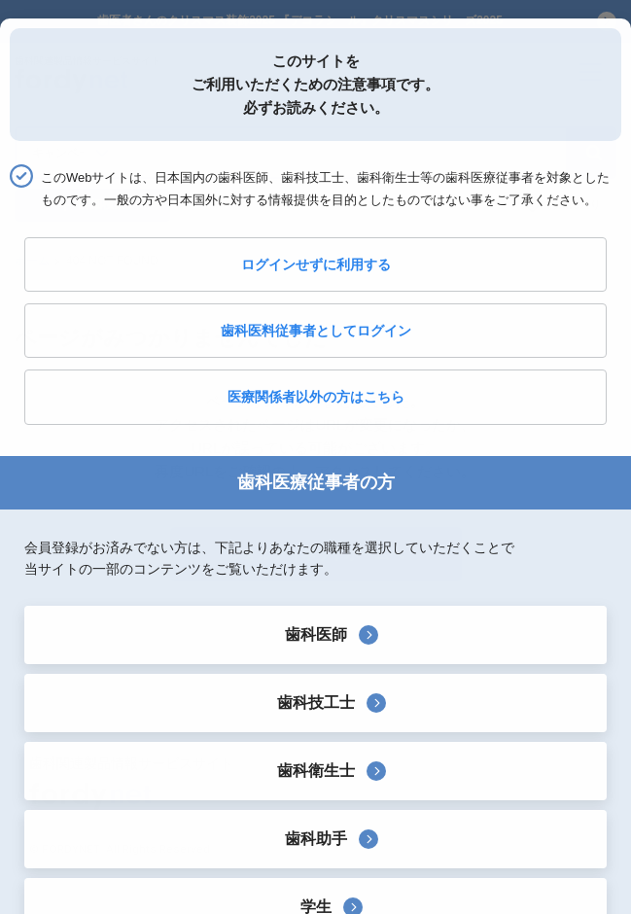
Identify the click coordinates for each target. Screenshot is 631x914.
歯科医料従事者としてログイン (316, 330)
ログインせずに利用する (316, 264)
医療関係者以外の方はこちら (316, 396)
